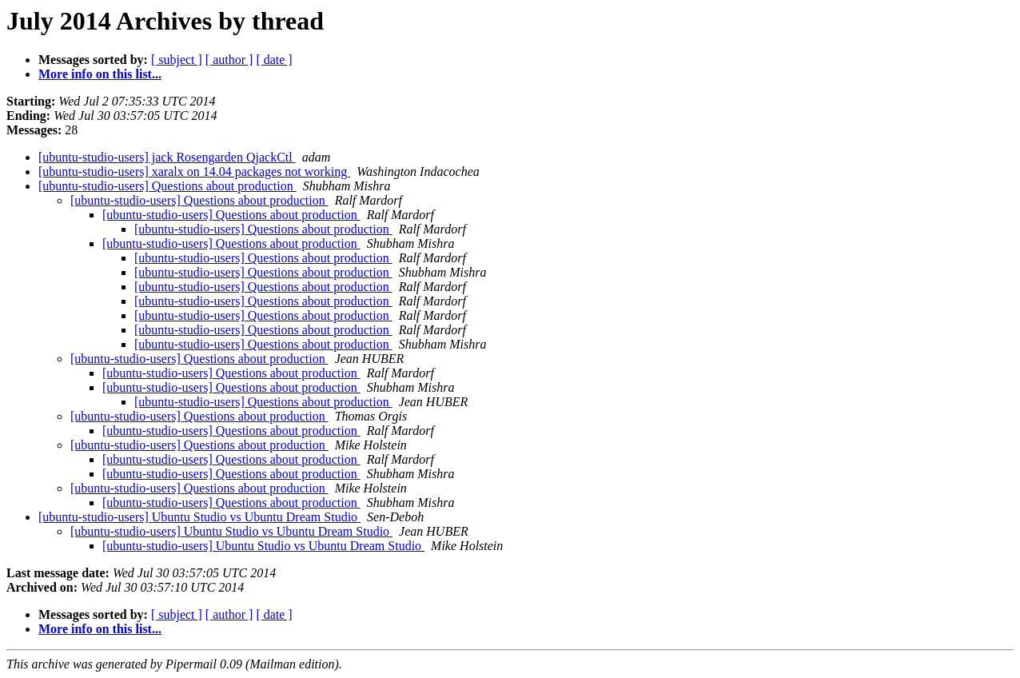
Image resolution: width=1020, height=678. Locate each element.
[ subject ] (176, 59)
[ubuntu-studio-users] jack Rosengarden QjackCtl (167, 157)
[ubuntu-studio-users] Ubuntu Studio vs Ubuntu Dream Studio (199, 517)
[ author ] (229, 59)
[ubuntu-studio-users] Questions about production (167, 186)
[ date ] (274, 59)
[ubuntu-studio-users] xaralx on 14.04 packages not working (194, 171)
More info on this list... (99, 74)
